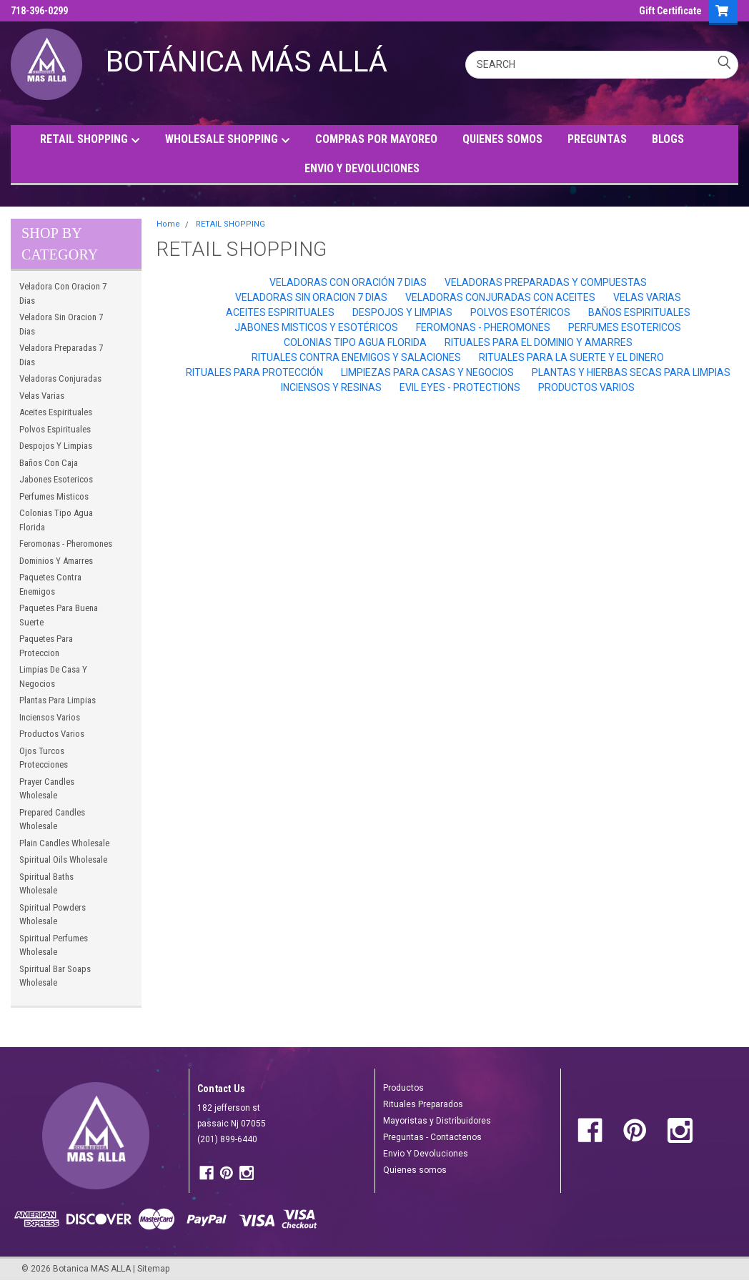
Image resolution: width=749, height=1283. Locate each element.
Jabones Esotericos (56, 479)
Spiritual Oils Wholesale (63, 859)
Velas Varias (41, 395)
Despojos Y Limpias (55, 445)
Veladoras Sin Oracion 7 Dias (311, 297)
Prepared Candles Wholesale (52, 819)
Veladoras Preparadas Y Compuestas (546, 282)
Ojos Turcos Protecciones (43, 758)
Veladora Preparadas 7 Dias (61, 354)
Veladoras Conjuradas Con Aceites (500, 297)
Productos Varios (51, 733)
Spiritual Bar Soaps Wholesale (55, 976)
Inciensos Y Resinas (331, 387)
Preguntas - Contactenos (432, 1137)
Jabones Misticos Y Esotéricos (316, 327)
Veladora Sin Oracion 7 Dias (61, 324)
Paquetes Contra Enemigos (50, 584)
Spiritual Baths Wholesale (46, 883)
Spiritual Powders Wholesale (52, 914)
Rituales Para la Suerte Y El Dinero (571, 357)
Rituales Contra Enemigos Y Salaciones (356, 357)
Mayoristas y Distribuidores (437, 1121)
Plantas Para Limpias (57, 700)
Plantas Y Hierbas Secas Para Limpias (631, 372)
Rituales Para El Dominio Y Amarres (539, 342)
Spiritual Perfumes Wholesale (53, 945)
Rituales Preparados (423, 1104)
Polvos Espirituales (55, 429)
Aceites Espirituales (55, 412)
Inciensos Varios (49, 717)
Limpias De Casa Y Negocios (53, 676)
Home (168, 224)
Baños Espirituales (639, 312)
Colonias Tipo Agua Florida (56, 519)
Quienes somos (415, 1170)
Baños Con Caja (48, 462)
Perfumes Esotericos (624, 327)
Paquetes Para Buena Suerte (58, 615)
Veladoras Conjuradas (60, 378)
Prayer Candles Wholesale (46, 788)
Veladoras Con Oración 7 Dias (348, 282)
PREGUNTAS (597, 139)
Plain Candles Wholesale (64, 843)
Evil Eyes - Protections (460, 387)
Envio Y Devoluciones (425, 1154)
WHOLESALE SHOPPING (227, 139)
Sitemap (153, 1269)
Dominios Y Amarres (56, 560)
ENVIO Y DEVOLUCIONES (362, 168)
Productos (403, 1088)
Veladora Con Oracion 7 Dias (62, 293)
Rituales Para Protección (254, 372)
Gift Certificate (670, 10)
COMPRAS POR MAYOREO (376, 139)
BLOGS (668, 139)
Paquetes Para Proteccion (46, 645)
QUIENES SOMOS (502, 139)
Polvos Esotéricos (520, 312)
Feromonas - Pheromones (65, 543)
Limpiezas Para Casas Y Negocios (427, 372)
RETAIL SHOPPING (90, 139)
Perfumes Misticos (54, 496)
